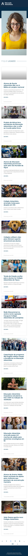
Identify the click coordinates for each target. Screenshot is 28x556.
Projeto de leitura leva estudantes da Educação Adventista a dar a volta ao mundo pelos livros (13, 125)
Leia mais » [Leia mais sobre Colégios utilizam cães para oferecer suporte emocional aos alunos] (6, 251)
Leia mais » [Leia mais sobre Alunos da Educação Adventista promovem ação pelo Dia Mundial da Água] (6, 176)
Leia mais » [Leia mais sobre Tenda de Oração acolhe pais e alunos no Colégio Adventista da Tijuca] (6, 286)
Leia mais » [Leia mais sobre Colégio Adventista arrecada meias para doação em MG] (6, 211)
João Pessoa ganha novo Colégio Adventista (13, 518)
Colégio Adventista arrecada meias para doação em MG (12, 203)
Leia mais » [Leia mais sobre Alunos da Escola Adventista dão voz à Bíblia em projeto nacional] (6, 97)
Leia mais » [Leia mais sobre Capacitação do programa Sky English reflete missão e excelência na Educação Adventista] (6, 368)
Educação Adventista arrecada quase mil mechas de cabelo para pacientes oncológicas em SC (14, 437)
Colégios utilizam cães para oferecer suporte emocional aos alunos (12, 239)
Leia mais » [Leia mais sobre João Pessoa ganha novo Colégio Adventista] (6, 529)
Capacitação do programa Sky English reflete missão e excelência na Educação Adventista (14, 357)
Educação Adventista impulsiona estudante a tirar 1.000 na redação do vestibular (13, 397)
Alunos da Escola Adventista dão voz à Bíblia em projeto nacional (14, 85)
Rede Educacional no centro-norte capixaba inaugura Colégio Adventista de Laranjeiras (13, 315)
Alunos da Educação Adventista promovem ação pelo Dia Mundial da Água (13, 164)
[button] (25, 3)
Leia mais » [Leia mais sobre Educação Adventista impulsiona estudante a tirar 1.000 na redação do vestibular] (6, 408)
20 (13, 544)
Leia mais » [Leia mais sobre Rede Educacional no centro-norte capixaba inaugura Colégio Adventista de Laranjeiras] (6, 329)
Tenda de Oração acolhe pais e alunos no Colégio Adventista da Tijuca (13, 278)
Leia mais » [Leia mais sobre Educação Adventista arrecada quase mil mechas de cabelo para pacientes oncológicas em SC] (6, 449)
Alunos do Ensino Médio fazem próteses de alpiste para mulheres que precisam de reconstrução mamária (14, 478)
